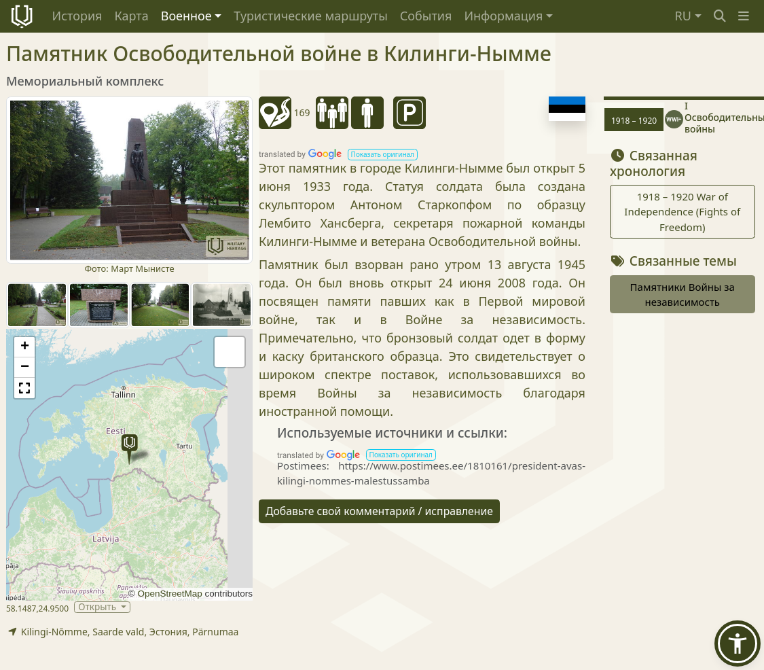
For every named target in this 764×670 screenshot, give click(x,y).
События (426, 15)
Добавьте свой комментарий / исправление (379, 511)
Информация (503, 15)
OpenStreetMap (169, 593)
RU (683, 15)
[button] (743, 16)
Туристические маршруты (311, 15)
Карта (131, 15)
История (77, 15)
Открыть (98, 607)
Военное (186, 15)
